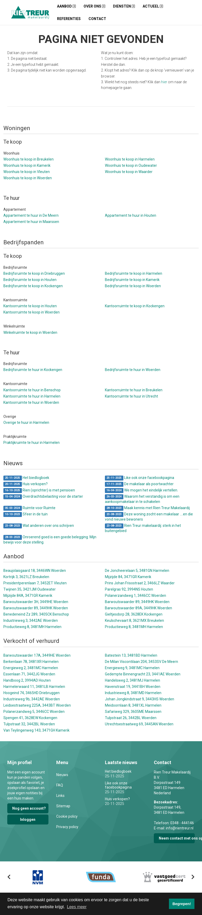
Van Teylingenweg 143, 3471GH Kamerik (36, 730)
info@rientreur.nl (179, 828)
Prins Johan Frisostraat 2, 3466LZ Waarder (140, 583)
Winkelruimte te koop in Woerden (30, 332)
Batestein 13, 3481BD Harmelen (131, 655)
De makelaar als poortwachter (139, 484)
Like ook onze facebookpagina (139, 478)
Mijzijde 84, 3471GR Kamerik (128, 577)
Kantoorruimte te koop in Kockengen (135, 306)
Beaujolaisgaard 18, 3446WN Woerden (34, 570)
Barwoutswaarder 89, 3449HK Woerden (137, 602)
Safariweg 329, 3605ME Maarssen (133, 711)
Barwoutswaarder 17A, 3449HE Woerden (37, 655)
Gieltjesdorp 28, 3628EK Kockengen (133, 614)
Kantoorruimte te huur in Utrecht (131, 396)
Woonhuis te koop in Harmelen (130, 159)
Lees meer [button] (77, 907)
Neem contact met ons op (177, 838)
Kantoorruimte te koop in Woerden (31, 312)
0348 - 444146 (182, 823)
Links (60, 796)
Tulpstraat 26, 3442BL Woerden (130, 718)
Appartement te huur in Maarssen (31, 222)
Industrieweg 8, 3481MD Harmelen (133, 693)
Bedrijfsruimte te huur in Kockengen (32, 370)
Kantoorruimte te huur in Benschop (32, 390)
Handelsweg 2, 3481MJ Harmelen (132, 680)
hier (164, 82)
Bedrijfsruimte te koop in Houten (29, 280)
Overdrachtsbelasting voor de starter (43, 496)
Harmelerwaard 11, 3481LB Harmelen (34, 686)
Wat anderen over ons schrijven (38, 525)
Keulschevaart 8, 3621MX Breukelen (134, 620)
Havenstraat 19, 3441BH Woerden (132, 686)
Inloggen (27, 819)
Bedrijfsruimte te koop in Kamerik (132, 280)
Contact (97, 19)
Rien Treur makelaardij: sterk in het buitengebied (143, 528)
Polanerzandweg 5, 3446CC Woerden (34, 711)
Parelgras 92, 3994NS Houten (129, 589)
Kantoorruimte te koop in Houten (30, 306)
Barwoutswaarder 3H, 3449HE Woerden (35, 602)
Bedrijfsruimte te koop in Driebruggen (34, 273)
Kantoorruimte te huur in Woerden (31, 402)
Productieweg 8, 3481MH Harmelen (32, 627)
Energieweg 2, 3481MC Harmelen (30, 668)
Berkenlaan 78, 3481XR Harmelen (31, 662)
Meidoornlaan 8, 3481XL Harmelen (133, 705)
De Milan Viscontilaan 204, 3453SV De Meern (141, 662)
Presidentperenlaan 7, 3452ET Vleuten (35, 583)
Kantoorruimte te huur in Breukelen (133, 390)
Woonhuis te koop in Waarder (129, 172)
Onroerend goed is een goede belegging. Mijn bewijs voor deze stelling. (49, 539)
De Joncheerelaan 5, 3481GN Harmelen (137, 570)
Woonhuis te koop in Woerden (27, 178)
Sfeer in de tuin (25, 514)
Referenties (69, 19)
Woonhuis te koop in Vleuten (26, 172)
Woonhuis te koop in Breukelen (28, 159)
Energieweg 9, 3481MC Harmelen (132, 668)
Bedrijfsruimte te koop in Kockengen (33, 286)
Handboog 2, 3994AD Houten (27, 680)
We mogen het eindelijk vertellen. (141, 490)
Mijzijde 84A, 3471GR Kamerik (27, 595)
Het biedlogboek (26, 478)
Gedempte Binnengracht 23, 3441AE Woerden (142, 674)
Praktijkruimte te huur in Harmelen (31, 442)
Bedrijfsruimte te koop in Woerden (133, 286)
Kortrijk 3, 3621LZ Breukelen (26, 577)
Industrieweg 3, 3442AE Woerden (30, 620)
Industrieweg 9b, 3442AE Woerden (31, 699)
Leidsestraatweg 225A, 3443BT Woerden (37, 705)
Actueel (153, 6)
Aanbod (66, 6)
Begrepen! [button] (182, 904)
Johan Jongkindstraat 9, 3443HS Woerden (139, 699)
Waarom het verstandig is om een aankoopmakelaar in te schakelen (142, 499)
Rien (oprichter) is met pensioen (39, 490)
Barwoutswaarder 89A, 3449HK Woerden (138, 608)
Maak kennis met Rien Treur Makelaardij (147, 508)
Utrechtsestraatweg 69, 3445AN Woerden (139, 724)
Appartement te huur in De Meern (31, 215)
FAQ (59, 785)
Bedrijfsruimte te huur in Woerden (132, 370)
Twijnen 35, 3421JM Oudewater (29, 589)
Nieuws (62, 775)
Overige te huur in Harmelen (26, 422)
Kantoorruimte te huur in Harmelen (31, 396)
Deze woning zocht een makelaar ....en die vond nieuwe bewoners (149, 516)
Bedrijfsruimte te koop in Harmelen (133, 273)
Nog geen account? (29, 808)
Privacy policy (67, 827)
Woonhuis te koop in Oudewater (131, 165)
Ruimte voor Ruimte (29, 508)
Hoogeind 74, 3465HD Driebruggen (31, 693)
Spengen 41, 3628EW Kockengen (30, 718)
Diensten (124, 6)
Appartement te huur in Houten (130, 215)
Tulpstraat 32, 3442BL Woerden (29, 724)
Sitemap (63, 806)
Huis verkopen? (25, 484)
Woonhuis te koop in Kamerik (27, 165)
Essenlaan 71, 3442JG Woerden (29, 674)
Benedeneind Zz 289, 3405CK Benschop (36, 614)
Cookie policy (67, 816)
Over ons (94, 6)
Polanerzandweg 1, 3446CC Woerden (135, 595)
